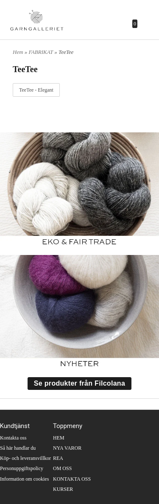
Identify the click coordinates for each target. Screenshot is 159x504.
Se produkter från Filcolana (79, 383)
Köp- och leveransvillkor (25, 458)
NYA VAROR (67, 448)
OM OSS (62, 468)
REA (58, 458)
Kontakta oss (13, 438)
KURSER (63, 489)
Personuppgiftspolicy (21, 468)
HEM (58, 438)
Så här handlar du (18, 448)
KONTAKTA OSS (72, 479)
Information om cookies (24, 479)
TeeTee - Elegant (36, 90)
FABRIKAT (42, 52)
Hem (18, 52)
